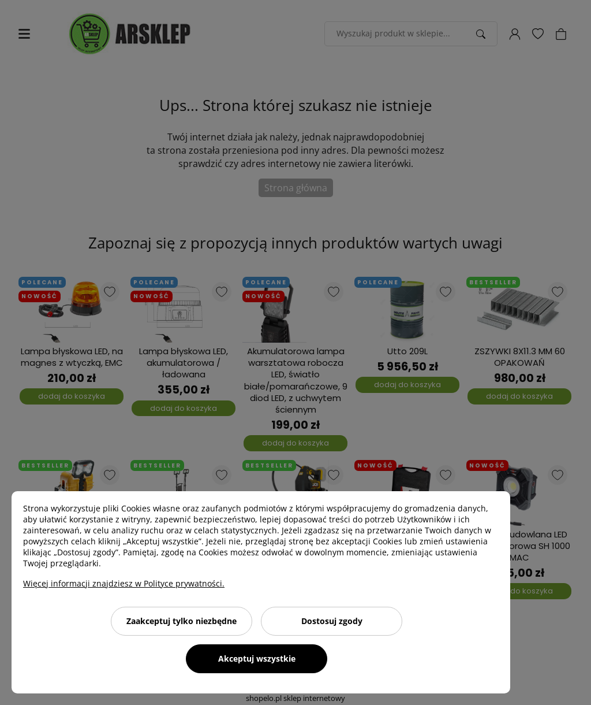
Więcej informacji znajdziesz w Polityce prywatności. (124, 583)
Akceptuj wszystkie (257, 658)
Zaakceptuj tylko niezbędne (181, 620)
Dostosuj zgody (331, 620)
